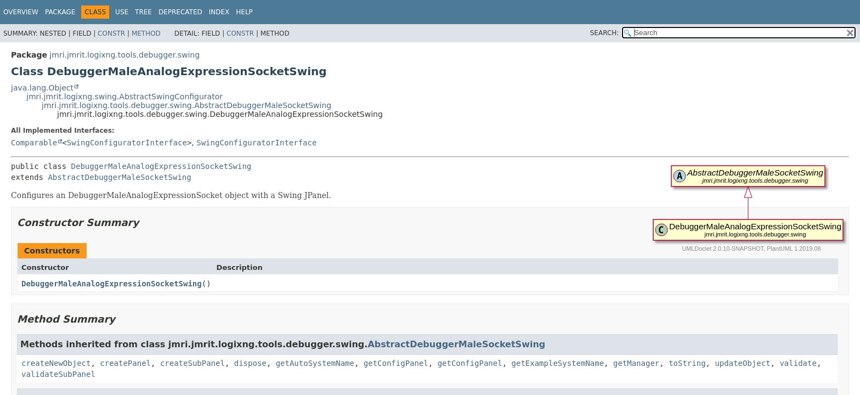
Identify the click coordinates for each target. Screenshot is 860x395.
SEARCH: (604, 33)
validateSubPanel (58, 374)
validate (797, 363)
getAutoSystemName (315, 363)
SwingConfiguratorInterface (127, 142)
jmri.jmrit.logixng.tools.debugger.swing (124, 54)
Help (244, 12)
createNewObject (55, 363)
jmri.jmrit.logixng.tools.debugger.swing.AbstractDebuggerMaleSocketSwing (186, 105)
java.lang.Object (42, 87)
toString (687, 363)
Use (121, 12)
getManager (636, 363)
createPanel (125, 363)
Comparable (34, 142)
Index (219, 12)
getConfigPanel (396, 363)
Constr (111, 33)
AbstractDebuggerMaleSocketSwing (119, 177)
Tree (143, 12)
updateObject (742, 363)
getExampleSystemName (558, 363)
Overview (20, 12)
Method (146, 33)
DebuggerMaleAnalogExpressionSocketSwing (161, 166)
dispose (250, 363)
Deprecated (180, 12)
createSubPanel (192, 363)
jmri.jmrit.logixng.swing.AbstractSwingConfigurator (124, 96)
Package (60, 12)
